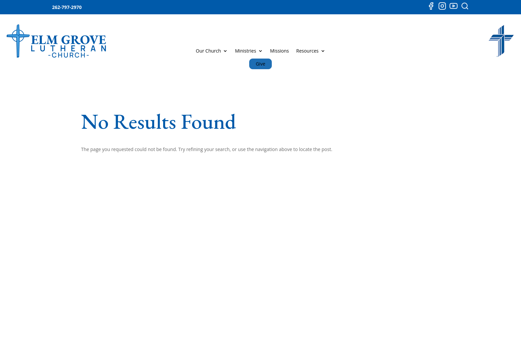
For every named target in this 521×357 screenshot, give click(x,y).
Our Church (208, 51)
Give (260, 64)
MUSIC (240, 266)
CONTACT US (408, 219)
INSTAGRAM (321, 266)
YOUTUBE (319, 253)
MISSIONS (243, 253)
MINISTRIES (245, 240)
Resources (307, 51)
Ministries (245, 51)
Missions (279, 51)
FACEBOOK (320, 240)
